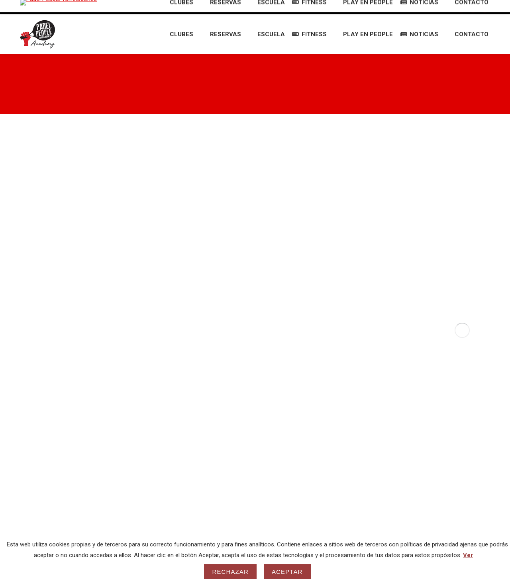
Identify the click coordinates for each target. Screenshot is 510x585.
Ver (468, 555)
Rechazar (230, 571)
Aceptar (287, 571)
